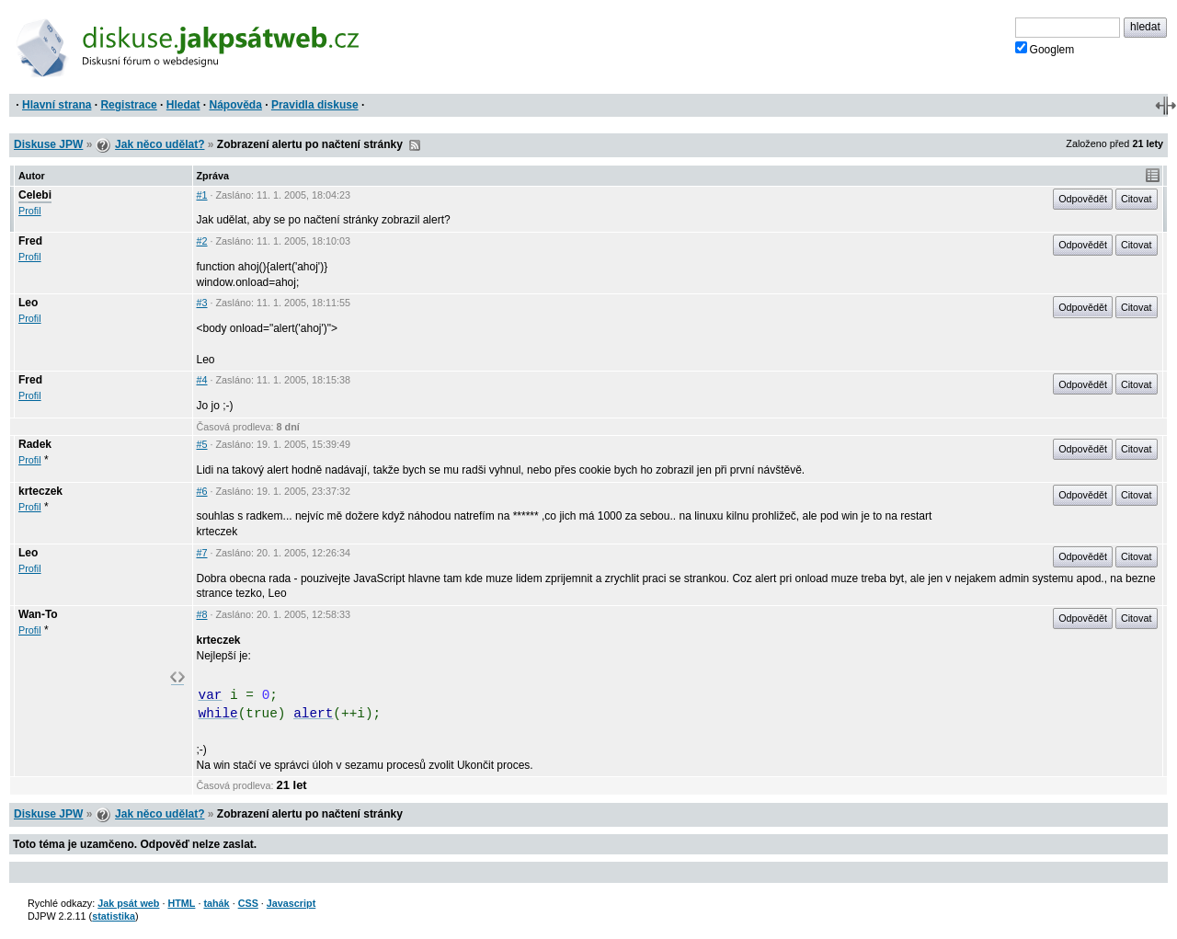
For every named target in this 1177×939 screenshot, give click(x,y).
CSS (248, 903)
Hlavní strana (56, 104)
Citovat (1136, 198)
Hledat (183, 104)
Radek (34, 444)
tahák (216, 903)
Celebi (34, 195)
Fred (30, 241)
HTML (181, 903)
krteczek (40, 491)
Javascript (291, 903)
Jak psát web (128, 903)
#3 (202, 302)
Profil (29, 210)
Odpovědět (1082, 198)
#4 (202, 379)
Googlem (1045, 48)
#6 (202, 491)
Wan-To (38, 614)
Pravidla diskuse (315, 104)
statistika (113, 916)
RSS (414, 145)
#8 (202, 614)
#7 (202, 552)
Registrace (128, 104)
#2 (202, 240)
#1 (202, 194)
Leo (28, 302)
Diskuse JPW (48, 144)
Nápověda (236, 104)
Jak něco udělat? (159, 144)
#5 (202, 444)
